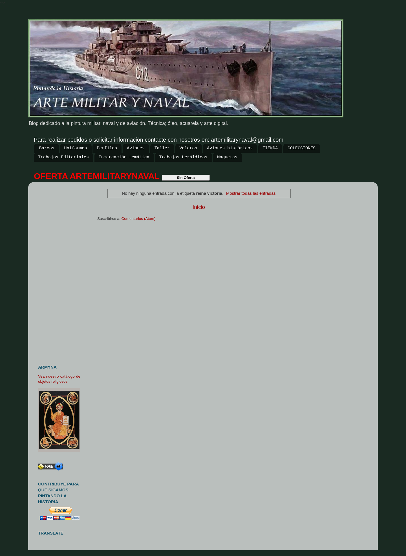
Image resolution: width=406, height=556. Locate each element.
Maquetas (227, 157)
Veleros (188, 148)
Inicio (199, 207)
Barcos (46, 148)
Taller (162, 148)
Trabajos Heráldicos (183, 157)
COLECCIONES (301, 148)
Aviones (136, 148)
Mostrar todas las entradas (251, 193)
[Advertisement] (61, 271)
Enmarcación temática (124, 157)
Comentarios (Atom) (139, 218)
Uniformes (75, 148)
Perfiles (107, 148)
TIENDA (270, 148)
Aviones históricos (230, 148)
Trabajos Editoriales (63, 157)
